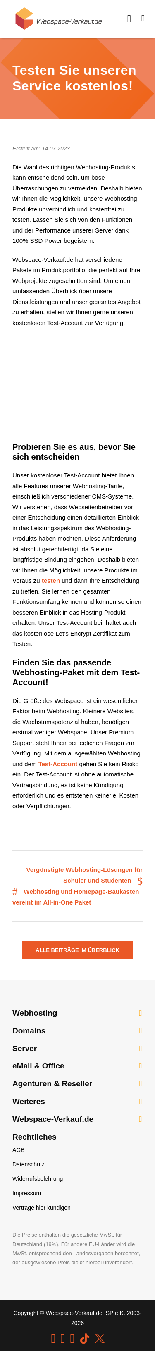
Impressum (26, 1193)
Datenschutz (28, 1164)
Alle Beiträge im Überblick (77, 950)
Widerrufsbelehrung (37, 1178)
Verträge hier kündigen (41, 1207)
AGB (18, 1150)
